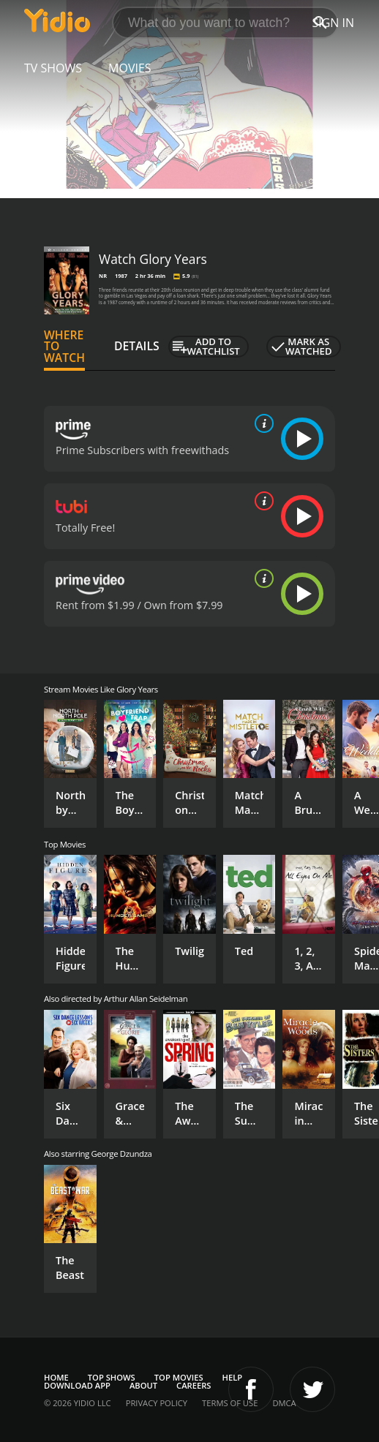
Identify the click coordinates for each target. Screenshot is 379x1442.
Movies (129, 68)
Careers (193, 1385)
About (143, 1385)
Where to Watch (64, 346)
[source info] (261, 423)
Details (137, 346)
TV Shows (53, 68)
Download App (77, 1385)
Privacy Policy (156, 1402)
